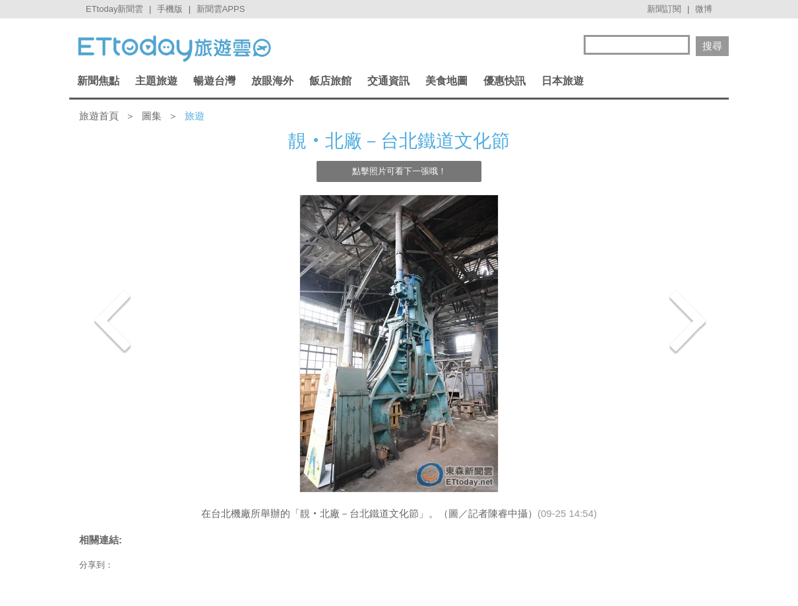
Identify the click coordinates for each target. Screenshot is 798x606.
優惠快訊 (504, 80)
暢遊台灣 (214, 80)
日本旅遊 (562, 80)
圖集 (152, 115)
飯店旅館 (330, 80)
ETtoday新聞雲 (114, 9)
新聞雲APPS (221, 9)
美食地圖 (446, 80)
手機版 (170, 9)
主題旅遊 (156, 80)
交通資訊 (388, 80)
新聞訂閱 (664, 9)
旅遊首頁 (99, 115)
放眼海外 (272, 80)
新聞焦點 (98, 80)
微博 (703, 9)
